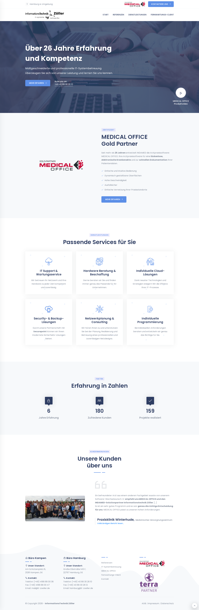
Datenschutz (167, 603)
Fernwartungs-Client (162, 14)
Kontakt (105, 579)
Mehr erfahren (38, 83)
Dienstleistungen (137, 14)
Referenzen (118, 14)
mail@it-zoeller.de (40, 588)
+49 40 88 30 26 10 (64, 83)
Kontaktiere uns (161, 4)
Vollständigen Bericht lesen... (110, 523)
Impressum (153, 603)
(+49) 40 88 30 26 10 (82, 581)
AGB (144, 603)
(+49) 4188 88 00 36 (44, 581)
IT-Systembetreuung (111, 566)
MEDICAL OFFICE (108, 570)
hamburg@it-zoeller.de (81, 588)
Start (106, 14)
